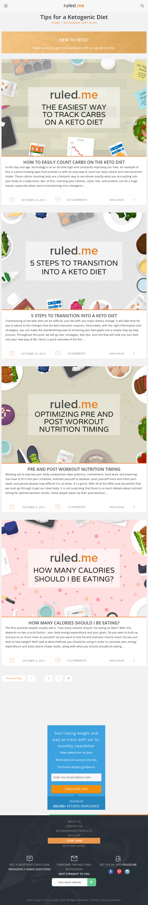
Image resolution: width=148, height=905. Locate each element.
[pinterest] (118, 871)
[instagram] (126, 871)
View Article (116, 200)
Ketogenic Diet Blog (80, 23)
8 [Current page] (68, 678)
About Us (74, 821)
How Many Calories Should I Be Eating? (74, 623)
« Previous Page (13, 678)
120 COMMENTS (76, 200)
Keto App (74, 835)
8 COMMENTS (77, 353)
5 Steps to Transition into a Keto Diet (74, 315)
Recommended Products (74, 831)
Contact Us (74, 826)
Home (55, 23)
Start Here (74, 840)
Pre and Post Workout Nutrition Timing (74, 469)
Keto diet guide (74, 846)
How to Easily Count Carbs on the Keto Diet (74, 162)
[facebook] (110, 871)
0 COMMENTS (77, 507)
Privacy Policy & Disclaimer (106, 900)
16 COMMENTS (77, 660)
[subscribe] (91, 882)
